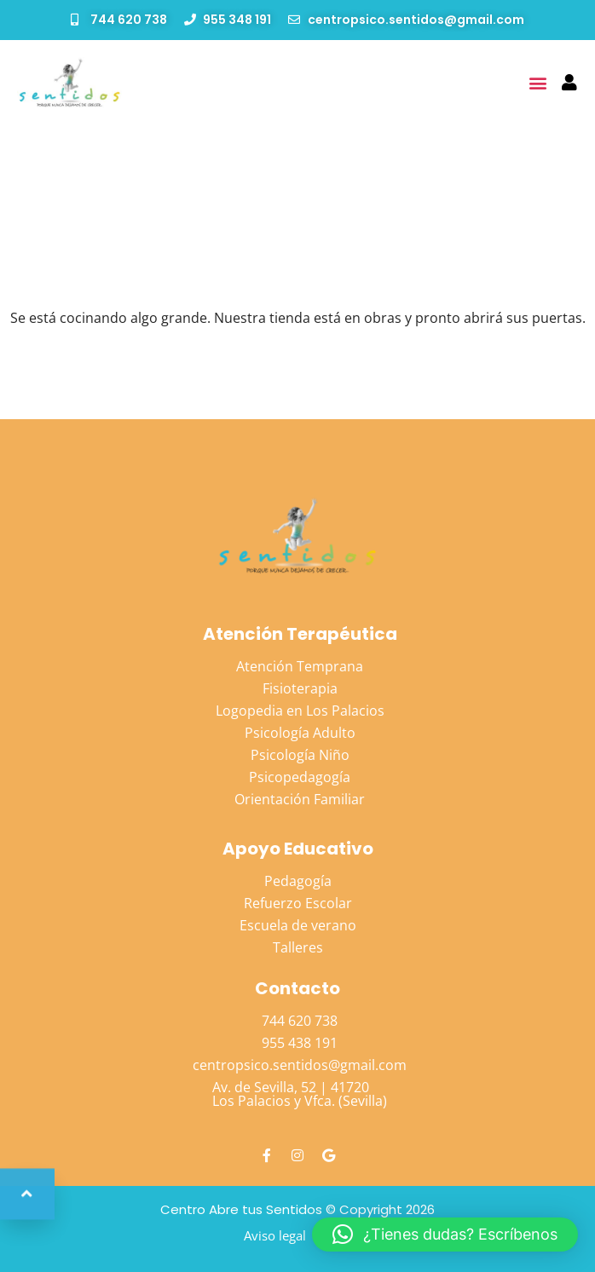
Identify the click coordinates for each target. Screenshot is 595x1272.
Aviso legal (275, 1235)
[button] (538, 82)
